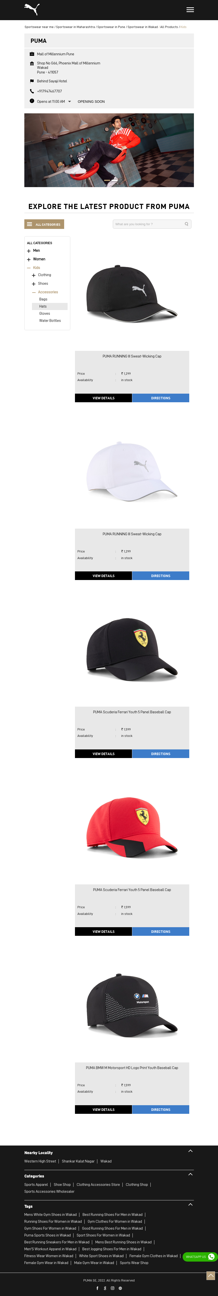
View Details (104, 398)
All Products (169, 27)
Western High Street (40, 1161)
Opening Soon (91, 102)
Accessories (48, 292)
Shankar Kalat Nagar (78, 1161)
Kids (36, 268)
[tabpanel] (109, 150)
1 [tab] (105, 181)
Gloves (44, 313)
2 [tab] (113, 181)
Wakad (106, 1161)
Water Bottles (50, 321)
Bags (43, 299)
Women (39, 259)
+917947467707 (49, 91)
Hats (43, 306)
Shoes (43, 283)
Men (36, 251)
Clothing (44, 275)
